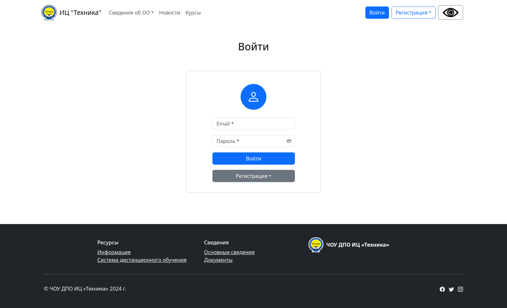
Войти (377, 12)
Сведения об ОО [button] (129, 12)
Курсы (193, 12)
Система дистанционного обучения (142, 259)
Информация (114, 252)
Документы (218, 259)
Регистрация (411, 12)
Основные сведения (229, 252)
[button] (450, 12)
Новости (169, 12)
